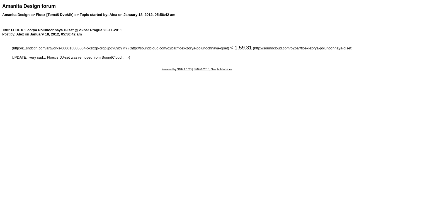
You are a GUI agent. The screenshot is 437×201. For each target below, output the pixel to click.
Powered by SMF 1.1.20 (176, 69)
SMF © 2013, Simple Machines (213, 69)
